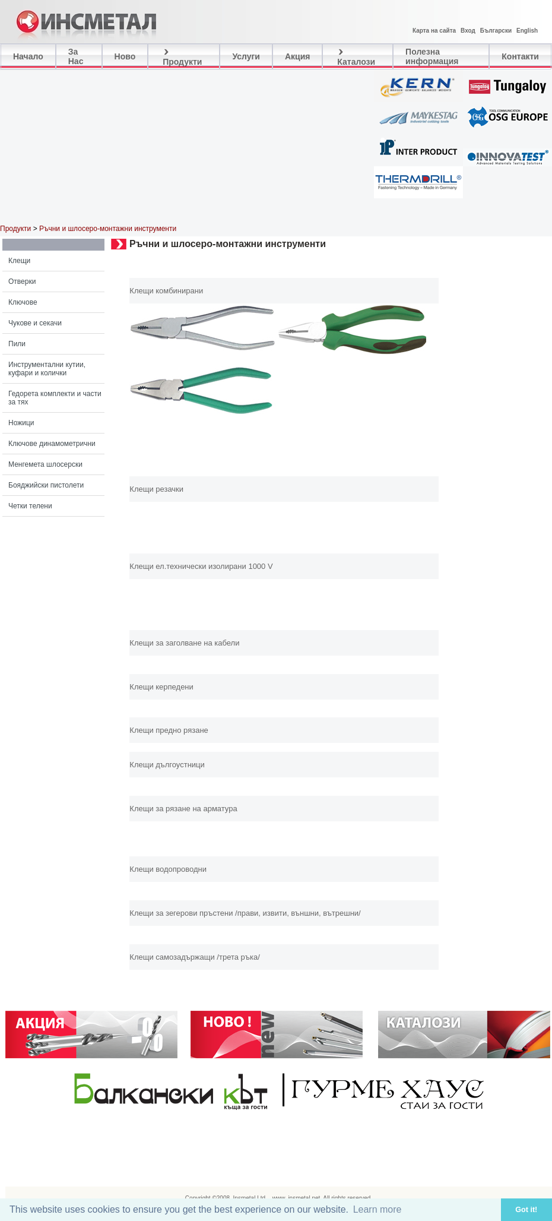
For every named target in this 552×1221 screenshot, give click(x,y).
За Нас (76, 56)
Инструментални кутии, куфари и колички (46, 368)
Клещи (19, 261)
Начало (28, 56)
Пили (17, 344)
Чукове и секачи (35, 323)
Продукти (181, 56)
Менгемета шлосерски (45, 464)
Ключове (22, 302)
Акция (297, 56)
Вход (468, 30)
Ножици (21, 423)
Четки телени (30, 506)
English (527, 30)
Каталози (355, 56)
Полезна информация (431, 56)
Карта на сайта (434, 30)
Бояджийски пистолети (46, 485)
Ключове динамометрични (52, 443)
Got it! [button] (526, 1210)
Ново (125, 56)
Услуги (246, 56)
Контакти (520, 56)
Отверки (22, 281)
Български (496, 30)
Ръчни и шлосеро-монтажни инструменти (107, 228)
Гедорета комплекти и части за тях (54, 398)
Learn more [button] (377, 1209)
